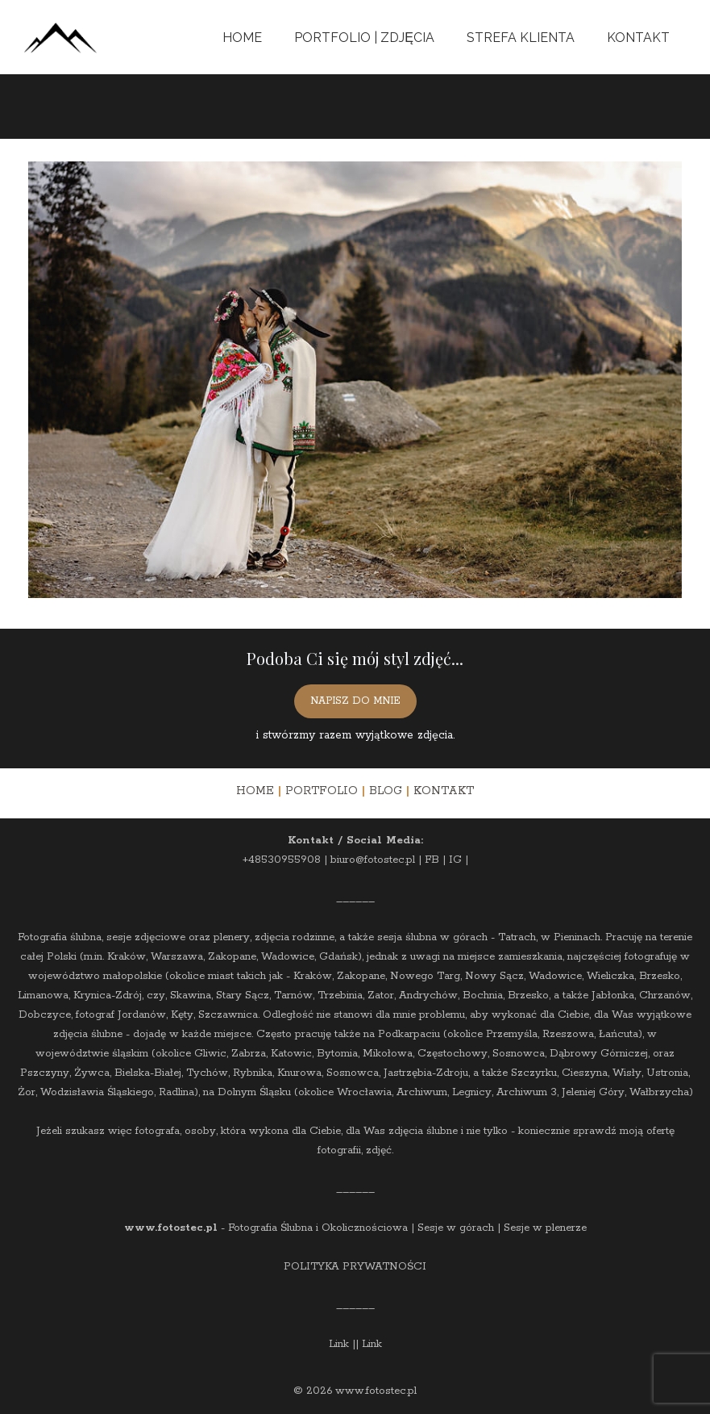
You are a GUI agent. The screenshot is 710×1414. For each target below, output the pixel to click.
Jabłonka (613, 995)
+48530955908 (282, 860)
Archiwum (422, 1092)
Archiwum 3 (526, 1092)
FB (432, 860)
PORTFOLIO (321, 791)
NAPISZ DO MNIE (355, 701)
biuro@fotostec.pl (372, 860)
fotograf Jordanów (121, 1015)
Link (339, 1344)
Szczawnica (228, 1015)
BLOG (385, 791)
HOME (255, 791)
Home (242, 37)
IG (455, 860)
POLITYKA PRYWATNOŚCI (355, 1267)
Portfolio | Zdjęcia (364, 37)
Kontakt (638, 37)
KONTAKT (443, 791)
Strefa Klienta (521, 37)
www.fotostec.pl (171, 1228)
